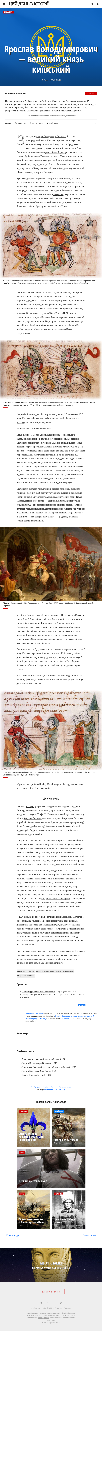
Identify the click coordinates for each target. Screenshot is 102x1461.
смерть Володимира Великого (51, 136)
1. (21, 991)
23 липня (31, 474)
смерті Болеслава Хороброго (56, 898)
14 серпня (30, 492)
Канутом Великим (33, 818)
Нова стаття (8, 12)
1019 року (31, 806)
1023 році (77, 870)
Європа (54, 1087)
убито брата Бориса (54, 152)
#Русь (58, 971)
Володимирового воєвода (29, 627)
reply (95, 123)
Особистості (91, 93)
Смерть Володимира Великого (36, 1063)
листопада (48, 1090)
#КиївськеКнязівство (26, 971)
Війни (22, 1152)
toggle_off (97, 4)
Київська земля (55, 79)
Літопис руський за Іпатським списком (39, 991)
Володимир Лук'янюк (16, 93)
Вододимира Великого (52, 962)
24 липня (66, 653)
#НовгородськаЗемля (45, 971)
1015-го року (60, 1090)
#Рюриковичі (68, 971)
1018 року (74, 446)
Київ (46, 79)
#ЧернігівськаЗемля (25, 976)
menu (4, 4)
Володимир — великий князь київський (41, 1059)
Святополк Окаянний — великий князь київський (45, 1067)
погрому (21, 422)
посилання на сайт (67, 1318)
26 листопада (12, 1235)
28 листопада (89, 1235)
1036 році (23, 916)
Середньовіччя (65, 1087)
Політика (23, 1111)
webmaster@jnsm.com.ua (51, 1322)
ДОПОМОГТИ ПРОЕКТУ (51, 1291)
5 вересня (58, 194)
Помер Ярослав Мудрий (33, 1075)
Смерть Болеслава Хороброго (36, 1071)
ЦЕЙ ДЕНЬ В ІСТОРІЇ (28, 4)
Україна (46, 1087)
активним (65, 1018)
